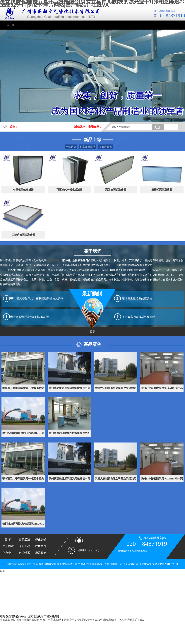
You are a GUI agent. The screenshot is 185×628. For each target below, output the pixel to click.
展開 (2, 570)
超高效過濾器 (87, 146)
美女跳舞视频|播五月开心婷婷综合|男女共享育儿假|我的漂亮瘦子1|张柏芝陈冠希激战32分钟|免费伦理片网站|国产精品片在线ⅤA (73, 619)
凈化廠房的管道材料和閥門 (138, 316)
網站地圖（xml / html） (89, 550)
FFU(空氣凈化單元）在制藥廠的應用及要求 (37, 298)
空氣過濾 (71, 146)
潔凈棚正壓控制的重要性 (137, 298)
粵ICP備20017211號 (167, 564)
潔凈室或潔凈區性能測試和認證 (29, 316)
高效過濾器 (105, 146)
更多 (92, 331)
